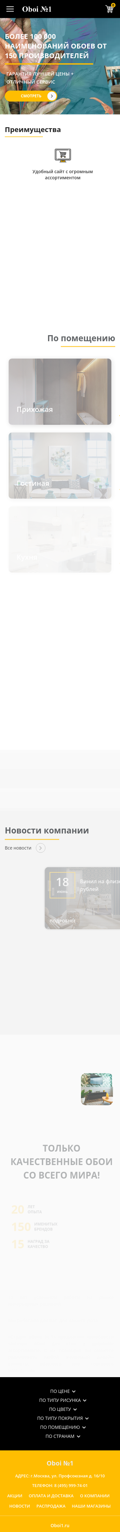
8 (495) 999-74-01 (71, 1485)
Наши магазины (91, 1506)
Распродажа (51, 1506)
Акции (14, 1496)
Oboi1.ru (60, 1525)
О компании (95, 1496)
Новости (19, 1506)
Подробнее (79, 921)
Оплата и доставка (51, 1496)
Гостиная (33, 483)
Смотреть (31, 96)
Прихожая (35, 409)
